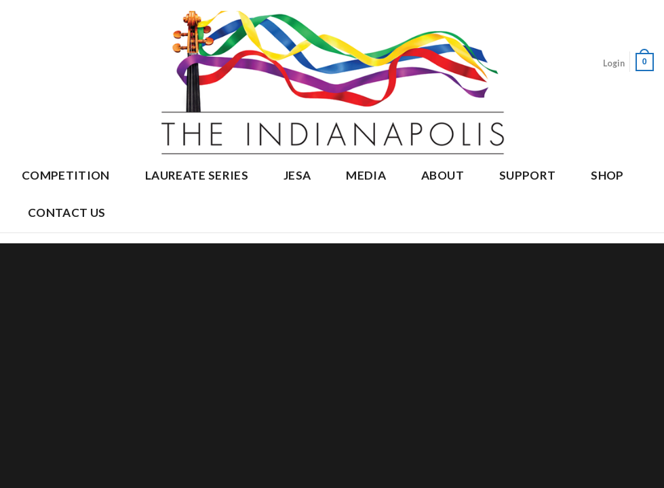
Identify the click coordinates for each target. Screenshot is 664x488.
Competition (66, 175)
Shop (607, 175)
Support (527, 175)
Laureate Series (196, 175)
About (442, 175)
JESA (297, 175)
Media (366, 175)
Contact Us (66, 212)
